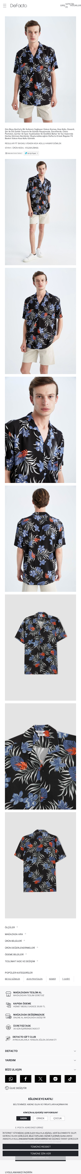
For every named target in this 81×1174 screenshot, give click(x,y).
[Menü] (5, 6)
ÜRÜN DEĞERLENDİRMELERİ (21, 947)
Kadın (23, 1118)
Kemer (52, 979)
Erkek (40, 1118)
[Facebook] (25, 1079)
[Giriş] (62, 5)
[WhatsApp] (10, 1079)
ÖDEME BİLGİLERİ (16, 954)
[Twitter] (40, 1079)
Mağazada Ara (15, 934)
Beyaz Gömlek (12, 979)
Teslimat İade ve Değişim (21, 961)
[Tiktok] (70, 1079)
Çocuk (57, 1118)
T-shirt (66, 979)
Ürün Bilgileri (15, 941)
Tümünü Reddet (40, 1146)
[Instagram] (55, 1079)
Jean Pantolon (34, 979)
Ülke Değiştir (18, 1088)
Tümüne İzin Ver (40, 1153)
